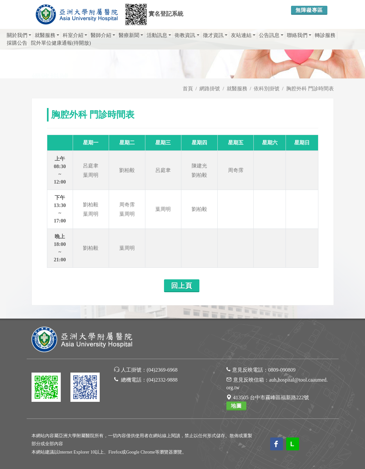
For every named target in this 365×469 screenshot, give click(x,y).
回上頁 (181, 286)
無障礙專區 (309, 10)
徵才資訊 (215, 35)
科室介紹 (75, 35)
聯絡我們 (299, 35)
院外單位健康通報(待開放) (61, 43)
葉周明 (90, 175)
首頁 (188, 88)
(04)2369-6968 (162, 370)
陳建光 (199, 165)
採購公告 (17, 43)
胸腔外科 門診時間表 (310, 88)
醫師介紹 (103, 35)
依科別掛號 (266, 88)
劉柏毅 (127, 170)
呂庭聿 (90, 165)
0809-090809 (282, 370)
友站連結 (243, 35)
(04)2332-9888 (162, 380)
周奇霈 (235, 170)
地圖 (236, 406)
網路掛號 (209, 88)
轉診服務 (325, 35)
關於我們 (19, 35)
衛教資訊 (187, 35)
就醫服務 (47, 35)
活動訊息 (159, 35)
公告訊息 (271, 35)
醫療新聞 (131, 35)
